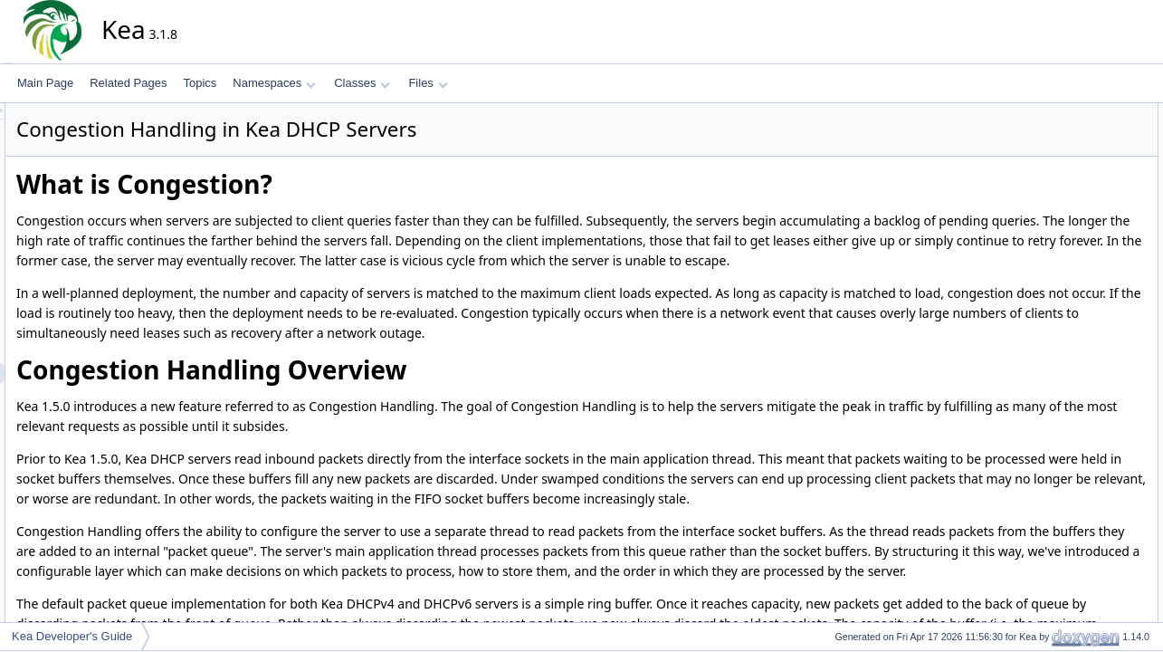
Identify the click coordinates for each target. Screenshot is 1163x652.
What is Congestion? (1076, 113)
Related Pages (128, 83)
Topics (199, 83)
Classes (362, 83)
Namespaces (274, 83)
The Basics (1067, 193)
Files (427, 83)
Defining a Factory (1084, 212)
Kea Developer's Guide (72, 636)
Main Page (45, 83)
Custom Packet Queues (1083, 153)
